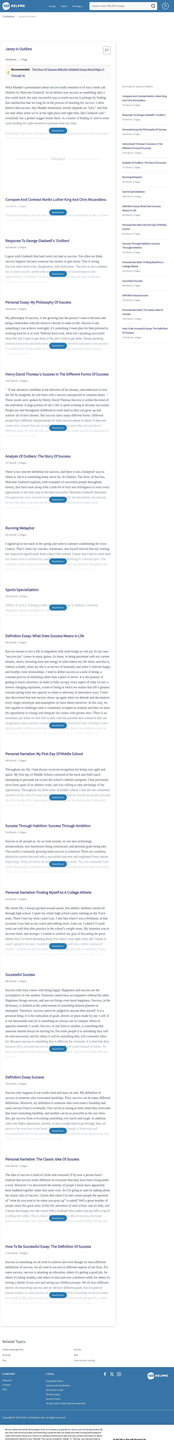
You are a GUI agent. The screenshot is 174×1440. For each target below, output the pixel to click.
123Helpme (8, 16)
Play (4, 1360)
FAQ (4, 1389)
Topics (64, 6)
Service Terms (53, 1398)
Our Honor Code (54, 1389)
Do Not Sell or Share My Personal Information (70, 1403)
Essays (52, 6)
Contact (6, 1384)
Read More (58, 212)
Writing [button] (76, 6)
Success (77, 1349)
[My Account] (166, 5)
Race (76, 1354)
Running (6, 1354)
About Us (7, 1380)
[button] (107, 51)
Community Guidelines (58, 1385)
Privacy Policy (53, 1394)
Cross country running (84, 1360)
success (89, 102)
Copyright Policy (54, 1380)
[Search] (153, 7)
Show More (58, 130)
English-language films (13, 1349)
